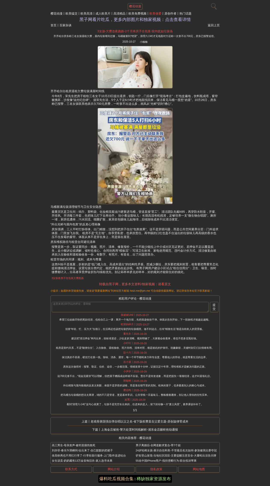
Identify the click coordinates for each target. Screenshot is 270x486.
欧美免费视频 (137, 13)
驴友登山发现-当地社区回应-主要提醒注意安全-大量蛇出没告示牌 (176, 455)
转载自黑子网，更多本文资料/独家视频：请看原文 (135, 284)
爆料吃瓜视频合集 (116, 478)
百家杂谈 (66, 25)
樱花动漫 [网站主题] (135, 6)
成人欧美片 (102, 13)
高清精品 (119, 13)
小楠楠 (144, 41)
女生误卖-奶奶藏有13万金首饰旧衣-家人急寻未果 (82, 460)
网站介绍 (114, 469)
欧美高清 (86, 13)
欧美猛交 (72, 13)
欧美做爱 (155, 13)
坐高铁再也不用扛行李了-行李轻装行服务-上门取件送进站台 (89, 455)
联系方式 (71, 469)
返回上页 (214, 25)
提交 (214, 306)
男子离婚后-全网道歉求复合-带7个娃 (158, 445)
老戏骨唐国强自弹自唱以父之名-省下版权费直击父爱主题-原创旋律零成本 (139, 421)
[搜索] (213, 5)
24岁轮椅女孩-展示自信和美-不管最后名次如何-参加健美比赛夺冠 (176, 450)
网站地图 (199, 469)
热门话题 (185, 13)
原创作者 (170, 13)
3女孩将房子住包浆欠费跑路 (68, 278)
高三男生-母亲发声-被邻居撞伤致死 (73, 445)
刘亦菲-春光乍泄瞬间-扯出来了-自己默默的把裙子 (82, 450)
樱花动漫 (57, 13)
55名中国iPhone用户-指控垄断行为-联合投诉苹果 (166, 460)
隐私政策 (156, 469)
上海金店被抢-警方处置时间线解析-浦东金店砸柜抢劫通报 (139, 429)
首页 (54, 25)
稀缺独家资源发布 (154, 478)
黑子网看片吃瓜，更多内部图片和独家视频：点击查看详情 (135, 19)
